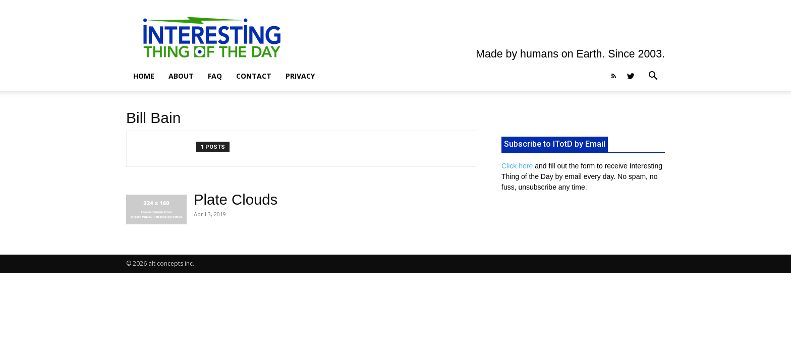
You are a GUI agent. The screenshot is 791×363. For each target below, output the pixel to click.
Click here (517, 166)
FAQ (215, 76)
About (181, 76)
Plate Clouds (235, 199)
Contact (253, 76)
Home (143, 76)
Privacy (300, 76)
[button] (653, 77)
